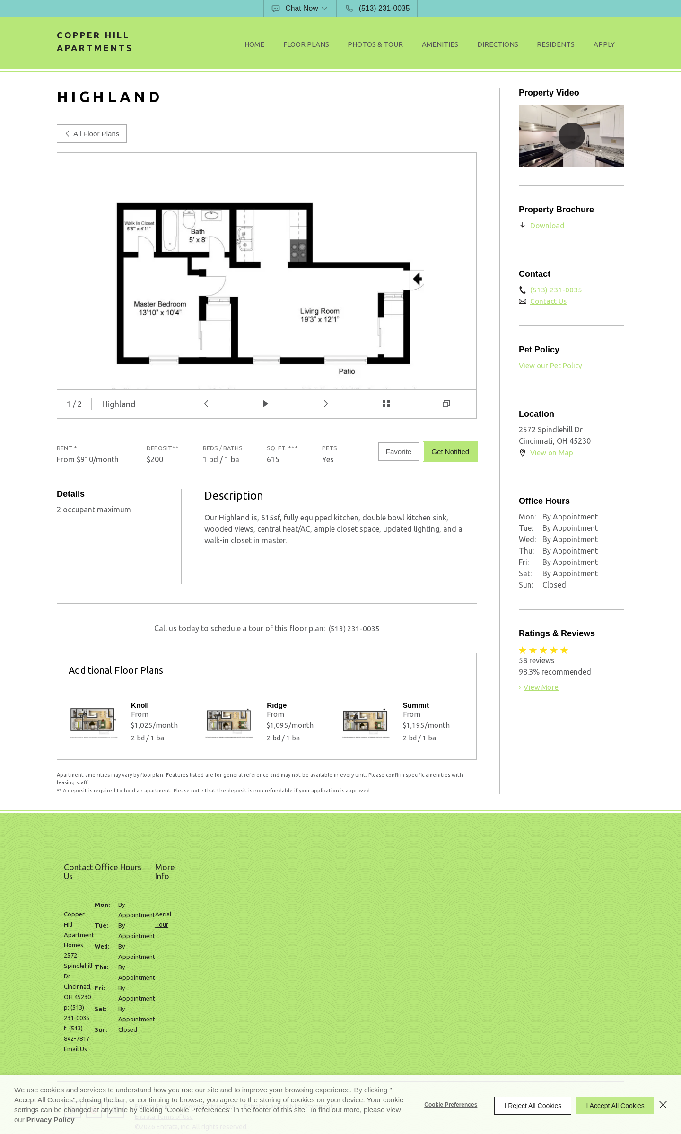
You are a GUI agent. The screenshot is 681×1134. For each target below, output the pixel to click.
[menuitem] (308, 46)
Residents (568, 45)
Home (308, 45)
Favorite (396, 456)
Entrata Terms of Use (171, 1040)
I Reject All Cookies (524, 1104)
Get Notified (449, 456)
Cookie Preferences (442, 1104)
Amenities (469, 45)
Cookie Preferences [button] (219, 1030)
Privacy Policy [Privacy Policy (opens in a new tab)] (89, 1120)
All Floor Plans (93, 137)
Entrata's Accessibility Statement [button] (306, 1030)
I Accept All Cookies (611, 1104)
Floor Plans (352, 45)
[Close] (663, 1104)
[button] (301, 8)
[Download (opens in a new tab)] (542, 229)
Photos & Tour (413, 45)
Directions (518, 45)
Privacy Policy (161, 1030)
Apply (608, 45)
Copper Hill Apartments (103, 45)
